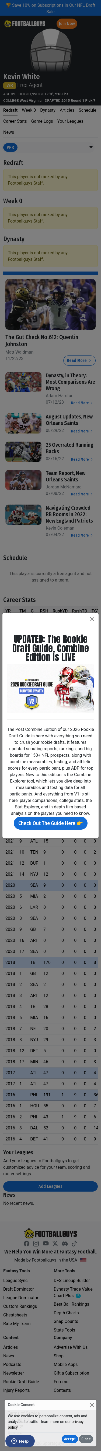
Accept (70, 1439)
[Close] (92, 1405)
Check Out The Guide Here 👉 (50, 823)
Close (86, 1439)
